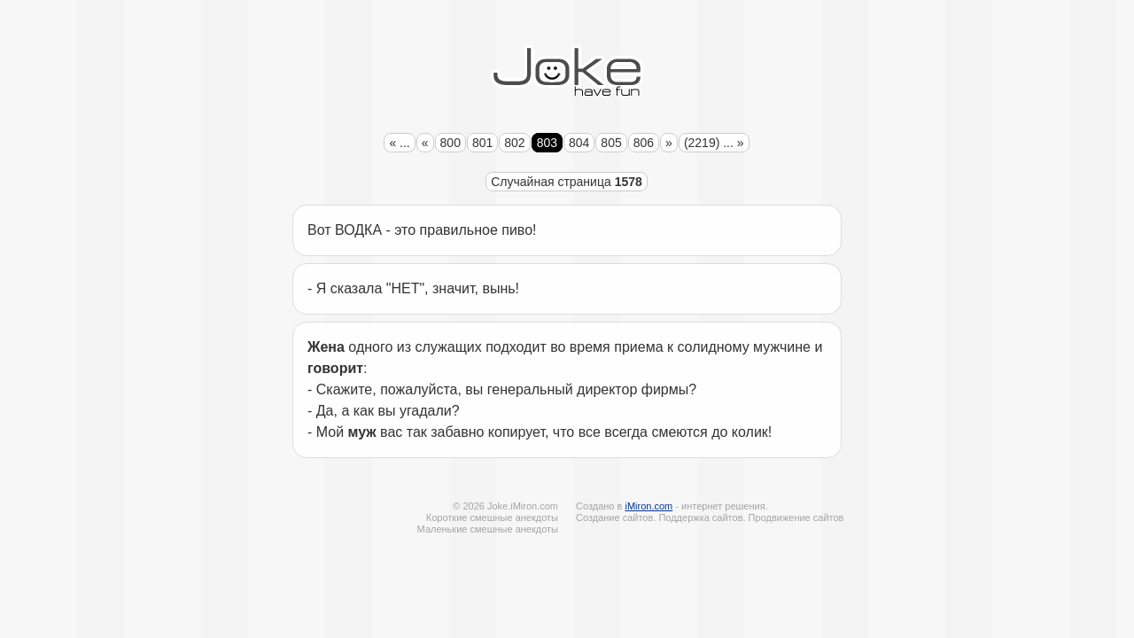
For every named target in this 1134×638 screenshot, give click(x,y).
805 (611, 143)
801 (482, 143)
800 (450, 143)
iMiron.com (648, 506)
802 (514, 143)
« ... (399, 143)
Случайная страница (566, 182)
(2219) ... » (714, 143)
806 (643, 143)
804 (579, 143)
